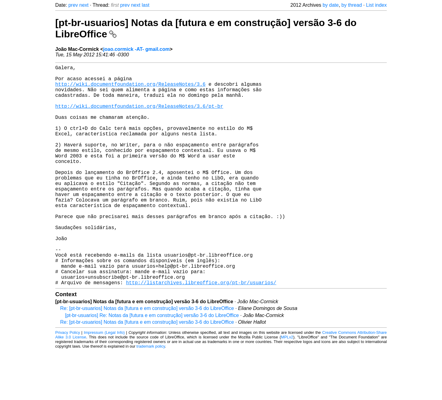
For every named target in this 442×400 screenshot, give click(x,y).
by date (331, 5)
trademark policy (151, 395)
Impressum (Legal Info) (104, 381)
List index (376, 5)
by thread (351, 5)
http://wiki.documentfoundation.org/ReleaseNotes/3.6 (130, 88)
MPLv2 (287, 386)
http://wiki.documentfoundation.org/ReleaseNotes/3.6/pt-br (139, 115)
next (83, 5)
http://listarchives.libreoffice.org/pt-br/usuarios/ (201, 331)
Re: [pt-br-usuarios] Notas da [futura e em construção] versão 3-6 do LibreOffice (147, 357)
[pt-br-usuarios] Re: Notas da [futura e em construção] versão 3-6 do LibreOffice (152, 364)
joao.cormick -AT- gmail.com (136, 49)
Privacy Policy (67, 381)
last (145, 5)
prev (73, 5)
